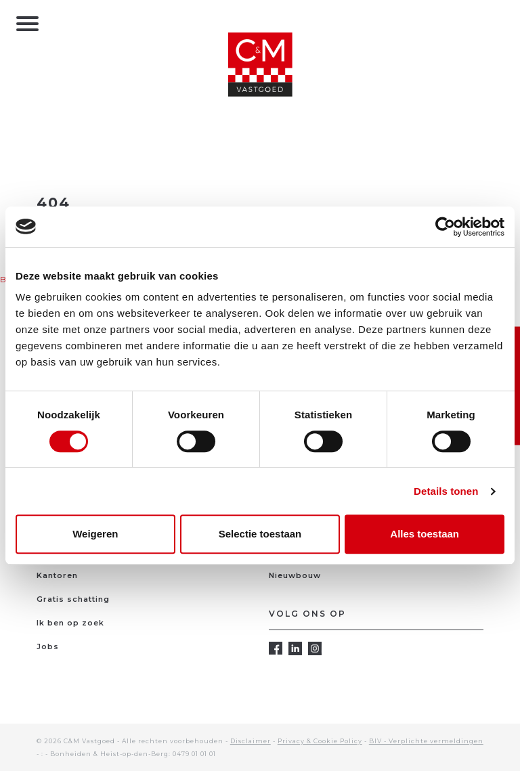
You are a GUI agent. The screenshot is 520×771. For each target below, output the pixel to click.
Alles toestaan (424, 533)
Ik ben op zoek (70, 622)
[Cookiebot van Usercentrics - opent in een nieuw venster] (445, 227)
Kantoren (57, 575)
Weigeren (95, 533)
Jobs (48, 646)
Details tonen (446, 491)
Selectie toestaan (260, 533)
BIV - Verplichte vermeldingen (426, 741)
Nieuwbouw (295, 575)
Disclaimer (250, 741)
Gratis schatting (73, 599)
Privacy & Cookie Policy (320, 741)
